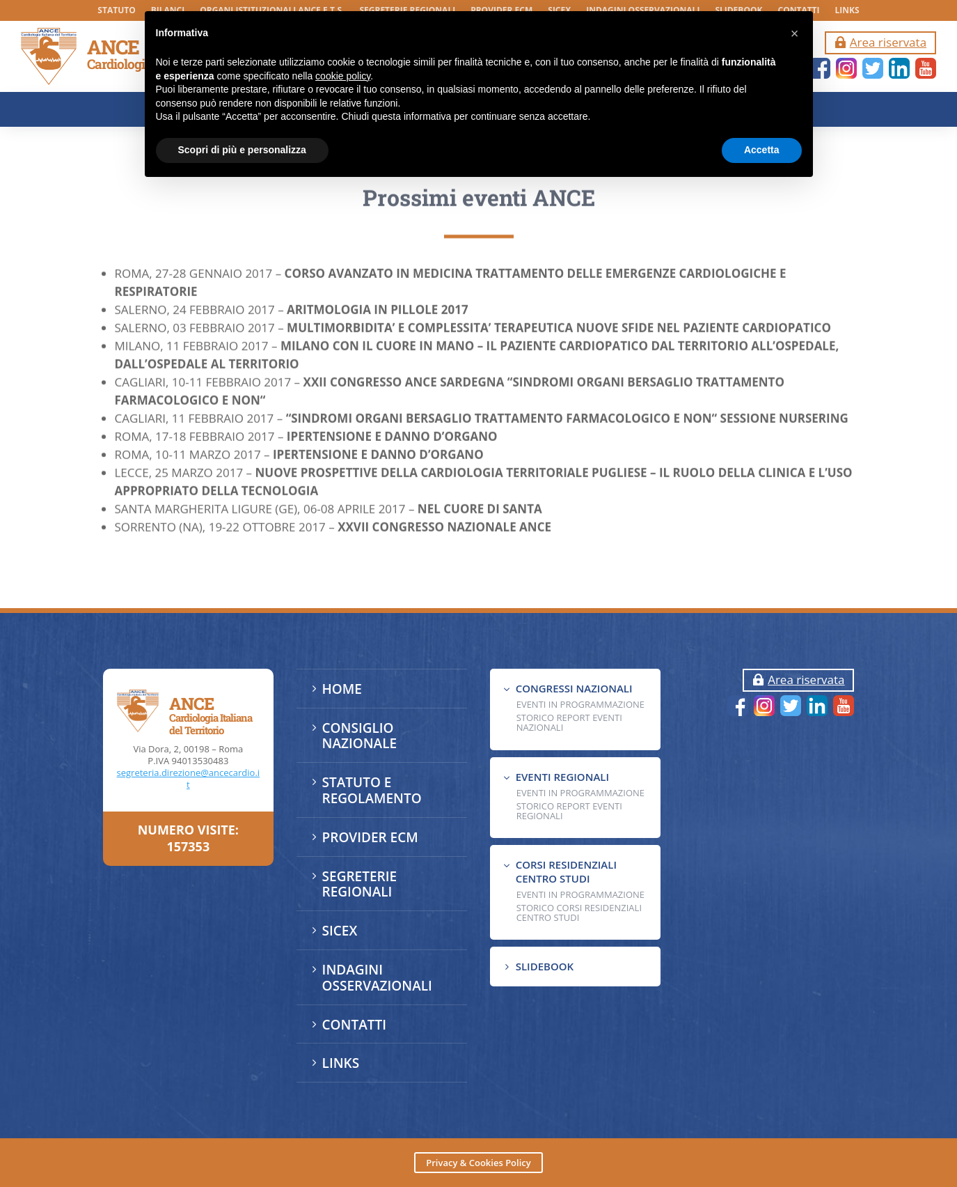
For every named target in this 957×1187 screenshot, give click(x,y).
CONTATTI (354, 1025)
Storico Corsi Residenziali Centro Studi (579, 912)
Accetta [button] (762, 149)
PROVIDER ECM (370, 837)
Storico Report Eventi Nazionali (569, 722)
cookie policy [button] (342, 76)
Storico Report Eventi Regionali (569, 811)
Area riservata (888, 42)
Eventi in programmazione (580, 894)
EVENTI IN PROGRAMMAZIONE (580, 704)
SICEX (340, 931)
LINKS (847, 11)
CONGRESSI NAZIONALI (574, 688)
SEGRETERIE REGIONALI (359, 884)
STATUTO (116, 11)
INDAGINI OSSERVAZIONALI (377, 978)
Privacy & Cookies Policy (478, 1162)
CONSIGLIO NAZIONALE (359, 736)
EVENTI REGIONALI (562, 777)
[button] (795, 33)
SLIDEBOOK (545, 966)
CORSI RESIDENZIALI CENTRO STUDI (566, 871)
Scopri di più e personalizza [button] (242, 149)
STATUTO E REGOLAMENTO (372, 790)
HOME (342, 689)
